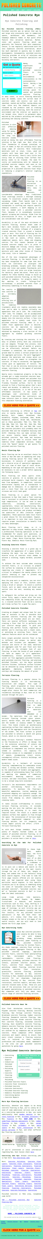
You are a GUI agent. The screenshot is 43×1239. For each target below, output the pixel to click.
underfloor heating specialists (15, 1121)
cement (21, 359)
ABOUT (23, 10)
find (9, 1008)
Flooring (3, 1223)
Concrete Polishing (16, 1161)
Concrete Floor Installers (20, 1164)
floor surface (30, 158)
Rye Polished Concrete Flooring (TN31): (21, 29)
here (21, 1046)
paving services (8, 1130)
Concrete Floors (33, 1168)
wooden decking (25, 1114)
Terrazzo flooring (9, 679)
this (34, 838)
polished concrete (33, 1044)
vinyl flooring (8, 1117)
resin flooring (35, 519)
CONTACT (29, 10)
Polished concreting (10, 411)
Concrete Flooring (12, 1221)
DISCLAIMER (37, 10)
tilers (22, 1123)
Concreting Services (23, 1186)
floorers (10, 1119)
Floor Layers (18, 1168)
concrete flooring (31, 94)
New (21, 1221)
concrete (14, 437)
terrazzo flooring (15, 740)
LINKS (17, 10)
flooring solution (33, 1037)
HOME (12, 10)
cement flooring (19, 967)
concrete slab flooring (28, 958)
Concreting (6, 1172)
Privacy (40, 1226)
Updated (26, 1221)
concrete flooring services (27, 994)
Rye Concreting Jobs (21, 1158)
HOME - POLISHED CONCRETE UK (21, 1214)
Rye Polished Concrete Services (21, 1050)
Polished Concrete (10, 1170)
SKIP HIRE (28, 1119)
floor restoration (25, 1128)
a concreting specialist (15, 1112)
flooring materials (33, 96)
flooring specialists (14, 1132)
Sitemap (3, 1221)
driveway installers (30, 1117)
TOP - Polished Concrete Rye (15, 1200)
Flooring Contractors (23, 1166)
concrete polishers (13, 428)
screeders (22, 1125)
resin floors (36, 515)
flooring (37, 140)
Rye (35, 411)
